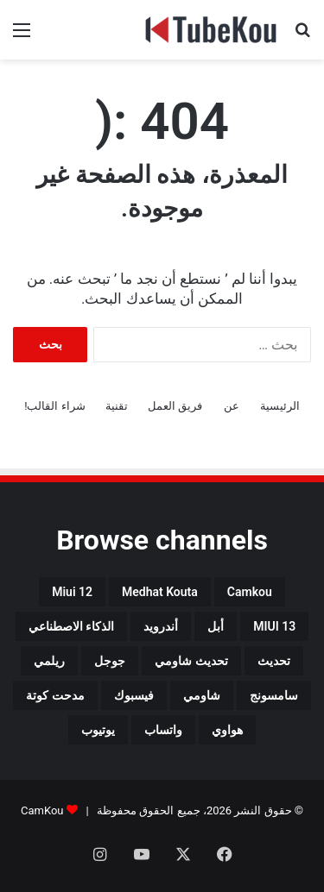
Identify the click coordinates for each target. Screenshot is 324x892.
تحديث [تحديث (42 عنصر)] (273, 661)
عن (231, 405)
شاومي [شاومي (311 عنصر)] (201, 695)
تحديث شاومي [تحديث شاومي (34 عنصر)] (191, 661)
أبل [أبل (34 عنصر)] (215, 626)
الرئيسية (280, 405)
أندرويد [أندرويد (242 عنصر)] (160, 626)
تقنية (116, 405)
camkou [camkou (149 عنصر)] (249, 592)
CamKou (42, 810)
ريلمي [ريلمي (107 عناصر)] (49, 661)
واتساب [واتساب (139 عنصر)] (163, 730)
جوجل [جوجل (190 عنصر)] (109, 661)
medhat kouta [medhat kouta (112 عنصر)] (160, 592)
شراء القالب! (55, 405)
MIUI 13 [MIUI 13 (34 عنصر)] (274, 626)
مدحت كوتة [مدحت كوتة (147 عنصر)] (55, 695)
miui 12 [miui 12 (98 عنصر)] (72, 592)
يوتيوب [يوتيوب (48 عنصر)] (98, 730)
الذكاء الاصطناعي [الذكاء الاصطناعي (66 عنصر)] (71, 626)
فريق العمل (175, 405)
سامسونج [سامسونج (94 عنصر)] (274, 695)
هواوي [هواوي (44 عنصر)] (227, 730)
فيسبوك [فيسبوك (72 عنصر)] (134, 695)
